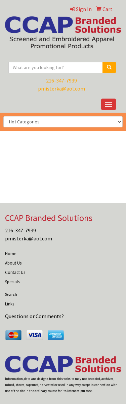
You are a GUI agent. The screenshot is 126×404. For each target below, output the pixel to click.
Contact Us (15, 272)
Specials (12, 282)
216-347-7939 (61, 80)
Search (11, 294)
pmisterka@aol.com (61, 88)
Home (10, 253)
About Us (13, 263)
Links (9, 304)
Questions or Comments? (34, 316)
